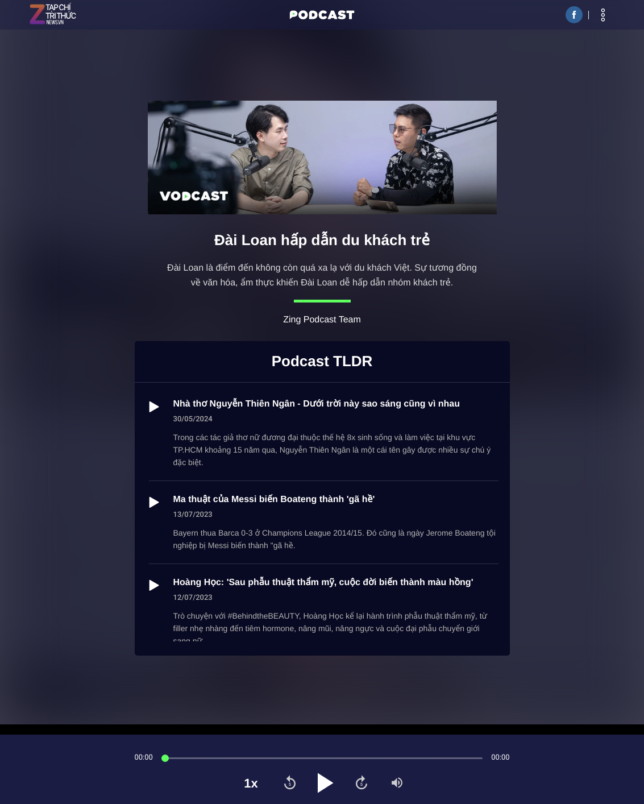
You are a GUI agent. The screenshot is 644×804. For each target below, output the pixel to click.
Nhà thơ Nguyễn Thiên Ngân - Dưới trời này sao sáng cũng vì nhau (316, 404)
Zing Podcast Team (322, 320)
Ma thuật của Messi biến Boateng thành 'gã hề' (274, 499)
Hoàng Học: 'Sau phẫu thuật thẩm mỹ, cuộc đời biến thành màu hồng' (323, 582)
